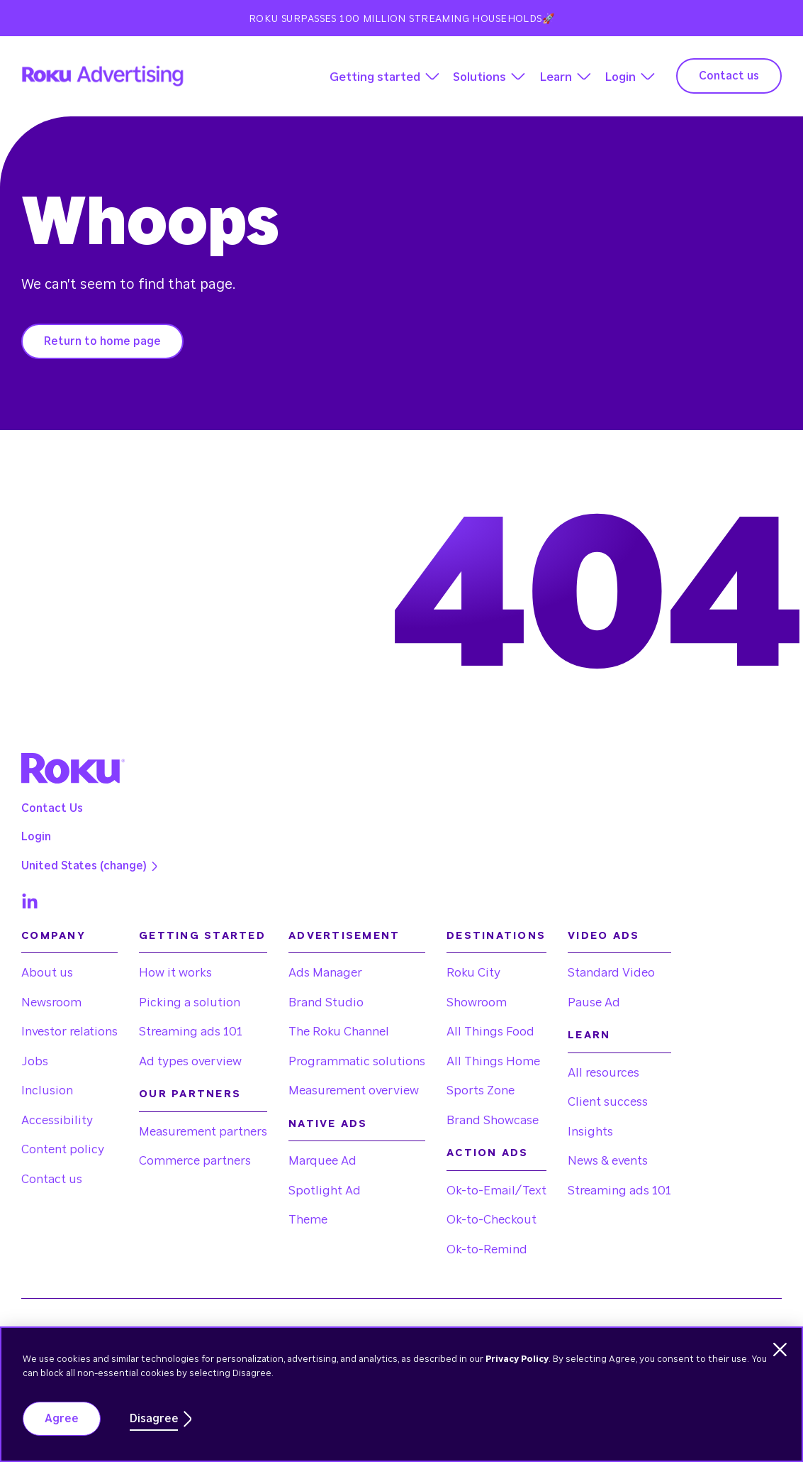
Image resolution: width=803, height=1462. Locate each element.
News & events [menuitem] (608, 1161)
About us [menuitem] (47, 973)
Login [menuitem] (36, 836)
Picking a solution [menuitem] (189, 1002)
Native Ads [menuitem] (328, 1124)
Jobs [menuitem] (34, 1061)
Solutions (479, 77)
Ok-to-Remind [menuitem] (487, 1249)
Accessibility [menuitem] (57, 1120)
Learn (555, 77)
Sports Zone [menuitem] (481, 1090)
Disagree (154, 1418)
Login (620, 77)
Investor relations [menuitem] (69, 1032)
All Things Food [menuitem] (490, 1032)
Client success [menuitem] (608, 1102)
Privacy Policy (517, 1359)
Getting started (375, 77)
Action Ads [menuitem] (488, 1153)
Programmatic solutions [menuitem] (356, 1061)
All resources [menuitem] (603, 1073)
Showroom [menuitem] (477, 1002)
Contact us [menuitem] (51, 1179)
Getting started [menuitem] (202, 935)
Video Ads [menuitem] (603, 935)
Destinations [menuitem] (496, 935)
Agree (62, 1418)
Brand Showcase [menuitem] (493, 1120)
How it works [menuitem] (175, 973)
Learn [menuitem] (589, 1035)
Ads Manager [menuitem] (325, 973)
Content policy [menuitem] (62, 1149)
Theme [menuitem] (307, 1220)
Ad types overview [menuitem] (190, 1061)
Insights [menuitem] (590, 1132)
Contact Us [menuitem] (52, 808)
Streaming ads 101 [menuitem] (190, 1032)
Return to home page (102, 341)
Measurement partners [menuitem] (203, 1132)
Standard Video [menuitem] (611, 973)
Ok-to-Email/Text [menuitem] (496, 1191)
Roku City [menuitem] (473, 973)
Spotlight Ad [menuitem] (324, 1191)
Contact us (729, 76)
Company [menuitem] (53, 935)
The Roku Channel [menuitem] (338, 1032)
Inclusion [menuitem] (47, 1090)
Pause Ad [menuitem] (594, 1002)
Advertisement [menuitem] (344, 935)
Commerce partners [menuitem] (195, 1161)
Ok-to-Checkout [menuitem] (492, 1220)
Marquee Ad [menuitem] (322, 1161)
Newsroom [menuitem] (51, 1002)
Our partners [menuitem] (190, 1094)
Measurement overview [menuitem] (353, 1090)
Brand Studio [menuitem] (326, 1002)
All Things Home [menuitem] (493, 1061)
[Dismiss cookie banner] (780, 1349)
